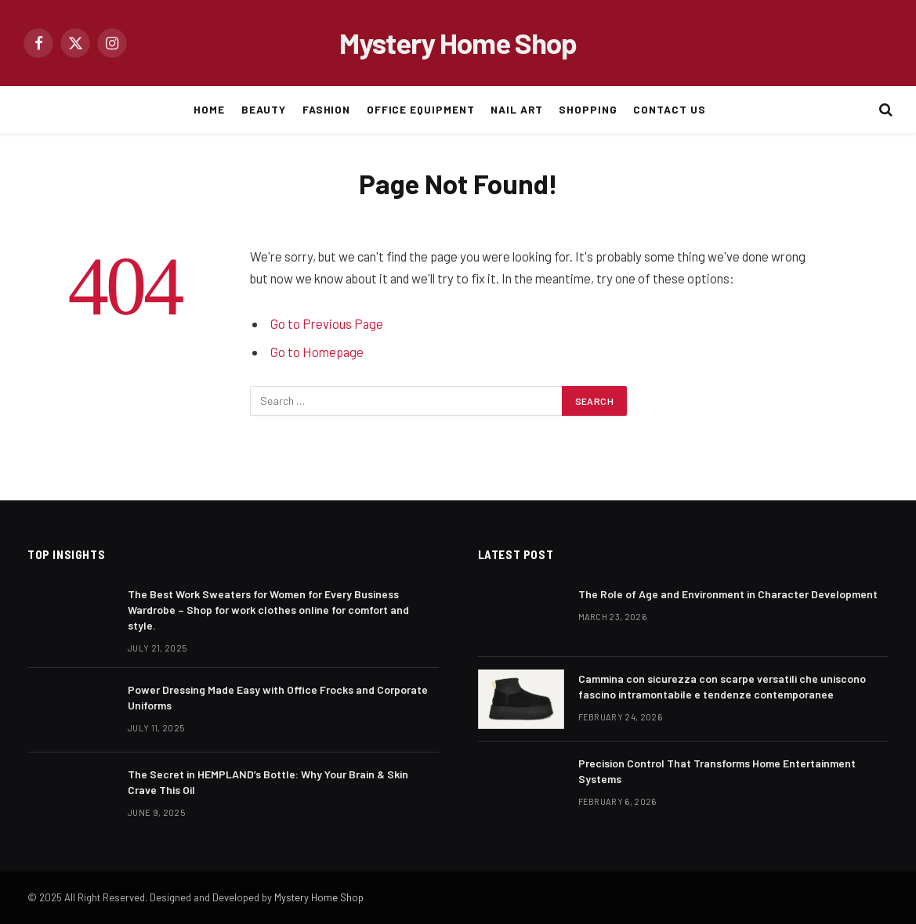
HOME (209, 109)
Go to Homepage (317, 351)
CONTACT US (669, 109)
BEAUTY (264, 109)
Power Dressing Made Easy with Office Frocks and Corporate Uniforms (278, 697)
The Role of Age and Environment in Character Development (728, 594)
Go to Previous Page (326, 323)
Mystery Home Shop (319, 897)
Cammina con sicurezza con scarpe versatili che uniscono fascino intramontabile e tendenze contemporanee (722, 686)
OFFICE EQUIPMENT (421, 109)
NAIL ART (517, 109)
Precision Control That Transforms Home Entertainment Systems (717, 770)
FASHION (326, 109)
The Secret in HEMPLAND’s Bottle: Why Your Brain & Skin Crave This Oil (268, 781)
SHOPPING (588, 109)
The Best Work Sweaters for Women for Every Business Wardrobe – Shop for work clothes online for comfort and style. (268, 609)
